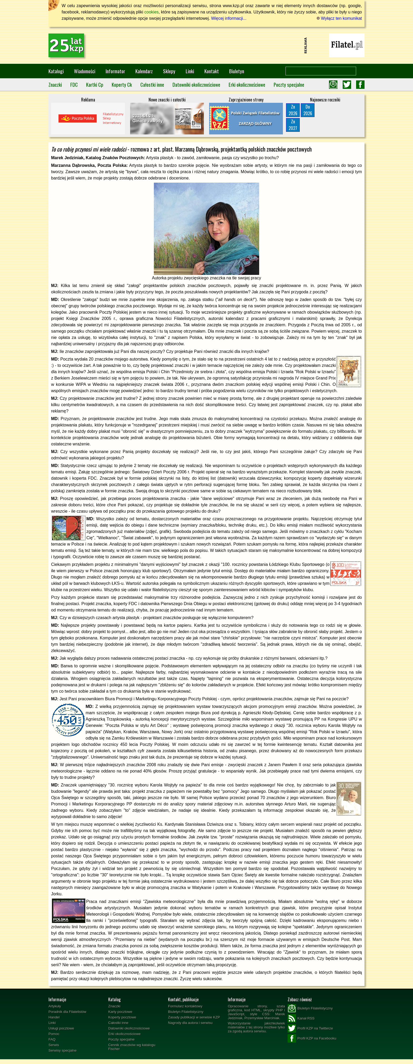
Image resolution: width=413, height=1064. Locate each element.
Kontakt (211, 71)
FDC (74, 84)
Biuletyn (236, 71)
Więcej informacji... (228, 18)
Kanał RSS (301, 1018)
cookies (151, 12)
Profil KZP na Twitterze (310, 1028)
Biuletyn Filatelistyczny (185, 1012)
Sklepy (169, 71)
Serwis (53, 1045)
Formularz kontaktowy (185, 1006)
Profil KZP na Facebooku (312, 1038)
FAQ (52, 1039)
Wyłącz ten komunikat (339, 18)
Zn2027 (293, 124)
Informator (115, 71)
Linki (190, 71)
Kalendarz (144, 71)
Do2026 (307, 110)
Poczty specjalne (289, 84)
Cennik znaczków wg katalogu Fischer (131, 1047)
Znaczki (55, 84)
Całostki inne (152, 84)
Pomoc (53, 1034)
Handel (54, 1017)
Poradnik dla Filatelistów (67, 1012)
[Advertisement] (206, 45)
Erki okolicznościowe (247, 84)
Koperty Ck (122, 84)
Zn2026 (293, 110)
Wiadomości (84, 71)
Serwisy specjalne (62, 1050)
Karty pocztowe (120, 1012)
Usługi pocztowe (61, 1028)
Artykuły (54, 1006)
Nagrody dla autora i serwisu (190, 1023)
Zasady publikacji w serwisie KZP (194, 1017)
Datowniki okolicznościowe (196, 84)
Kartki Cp (94, 84)
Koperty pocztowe (122, 1017)
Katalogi (56, 71)
